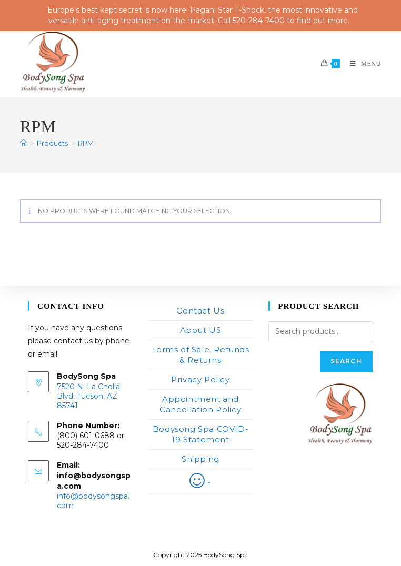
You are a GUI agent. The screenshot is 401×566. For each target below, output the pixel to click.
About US (201, 330)
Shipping (200, 459)
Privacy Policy (200, 380)
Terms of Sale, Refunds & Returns (200, 355)
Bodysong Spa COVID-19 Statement (200, 434)
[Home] (23, 143)
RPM (86, 143)
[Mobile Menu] (361, 63)
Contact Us (200, 311)
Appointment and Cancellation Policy (200, 404)
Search (346, 361)
